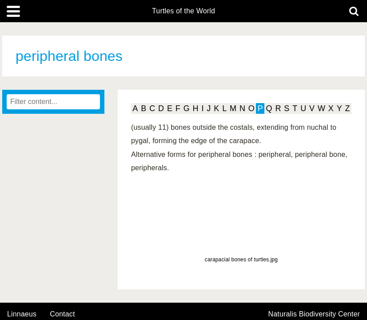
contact (62, 314)
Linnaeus (21, 314)
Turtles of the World (183, 11)
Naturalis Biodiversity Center (314, 314)
